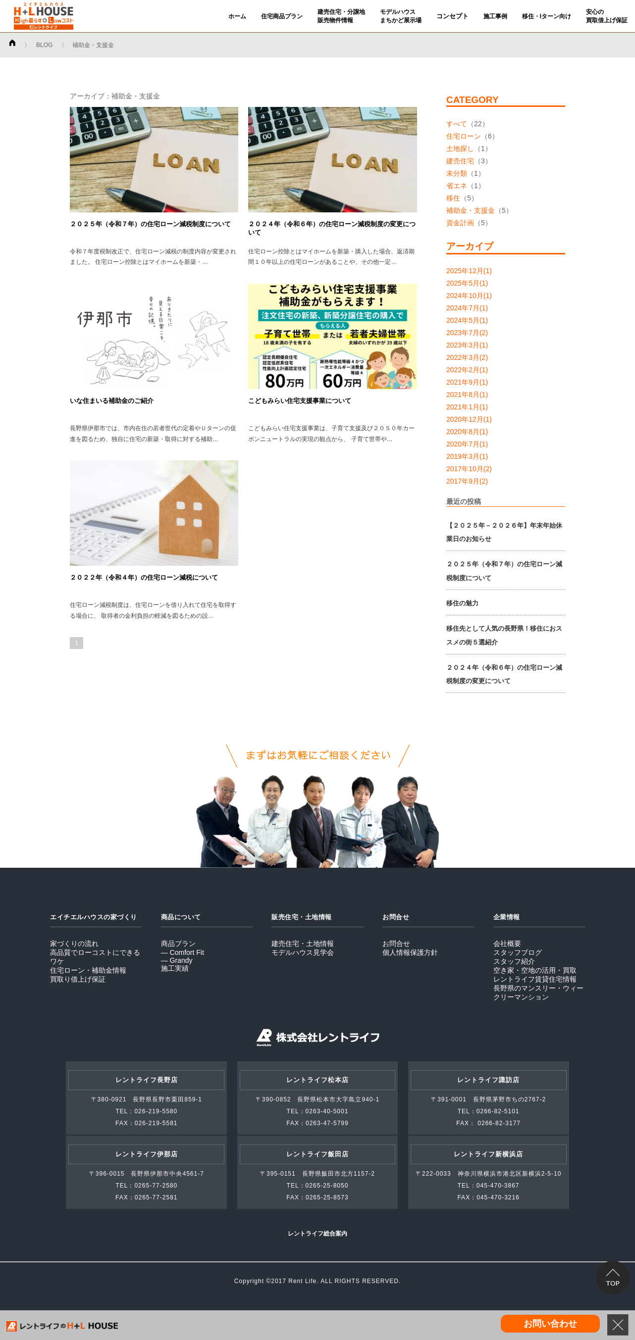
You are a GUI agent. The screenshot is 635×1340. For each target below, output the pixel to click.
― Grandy (177, 960)
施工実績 (175, 968)
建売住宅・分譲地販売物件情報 (341, 16)
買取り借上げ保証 (78, 979)
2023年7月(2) (467, 333)
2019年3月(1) (467, 456)
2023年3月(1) (467, 345)
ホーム (237, 16)
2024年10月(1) (469, 295)
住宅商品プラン (282, 16)
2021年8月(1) (467, 394)
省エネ (456, 186)
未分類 (456, 173)
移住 (453, 198)
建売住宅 (460, 161)
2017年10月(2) (469, 469)
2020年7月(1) (467, 444)
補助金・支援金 (470, 210)
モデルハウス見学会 (302, 952)
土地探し (460, 148)
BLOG (44, 45)
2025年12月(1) (469, 271)
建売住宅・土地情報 (302, 943)
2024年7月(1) (467, 308)
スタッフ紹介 (514, 961)
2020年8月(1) (467, 432)
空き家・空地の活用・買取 (535, 970)
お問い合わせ (550, 1324)
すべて (456, 124)
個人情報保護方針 (410, 952)
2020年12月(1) (469, 419)
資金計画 (460, 223)
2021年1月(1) (467, 407)
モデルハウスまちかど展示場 (401, 16)
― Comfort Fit (182, 952)
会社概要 (507, 943)
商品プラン (178, 943)
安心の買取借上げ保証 (607, 16)
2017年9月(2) (467, 481)
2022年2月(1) (467, 370)
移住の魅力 (462, 603)
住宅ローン (463, 136)
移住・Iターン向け (546, 16)
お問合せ (396, 943)
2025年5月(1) (467, 283)
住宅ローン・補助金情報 (88, 970)
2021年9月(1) (467, 382)
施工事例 (495, 16)
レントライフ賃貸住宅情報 (535, 979)
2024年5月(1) (467, 320)
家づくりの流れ (74, 943)
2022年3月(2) (467, 357)
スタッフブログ (517, 952)
